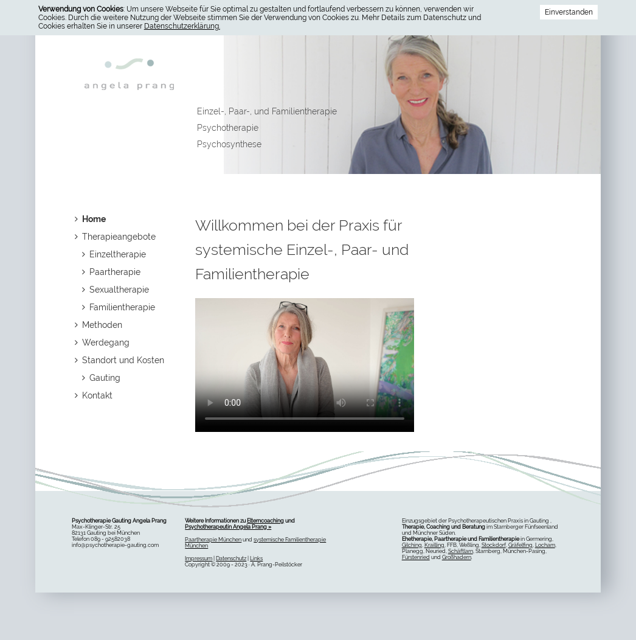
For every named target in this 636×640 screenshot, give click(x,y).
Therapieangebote (115, 237)
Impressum (198, 558)
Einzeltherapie (114, 254)
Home (90, 219)
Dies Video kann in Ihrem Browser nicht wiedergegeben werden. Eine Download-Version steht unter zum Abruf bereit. (304, 359)
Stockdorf (494, 545)
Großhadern (456, 557)
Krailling (434, 545)
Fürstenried (416, 557)
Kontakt (93, 395)
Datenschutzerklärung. (182, 26)
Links (256, 558)
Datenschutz (231, 558)
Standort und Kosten (119, 360)
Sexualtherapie (115, 289)
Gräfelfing (520, 545)
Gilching (412, 545)
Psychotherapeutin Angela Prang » (228, 527)
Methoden (98, 325)
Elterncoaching (265, 521)
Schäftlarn (460, 551)
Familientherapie (118, 307)
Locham (545, 545)
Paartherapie (111, 272)
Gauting (101, 378)
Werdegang (102, 342)
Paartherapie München (213, 540)
